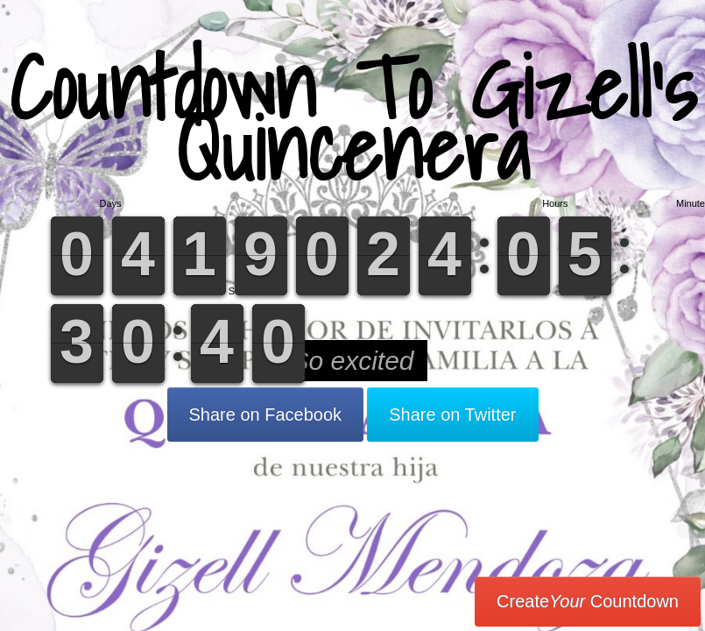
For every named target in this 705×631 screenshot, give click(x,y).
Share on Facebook (265, 414)
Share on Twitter (452, 414)
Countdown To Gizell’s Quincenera (352, 118)
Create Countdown (588, 601)
